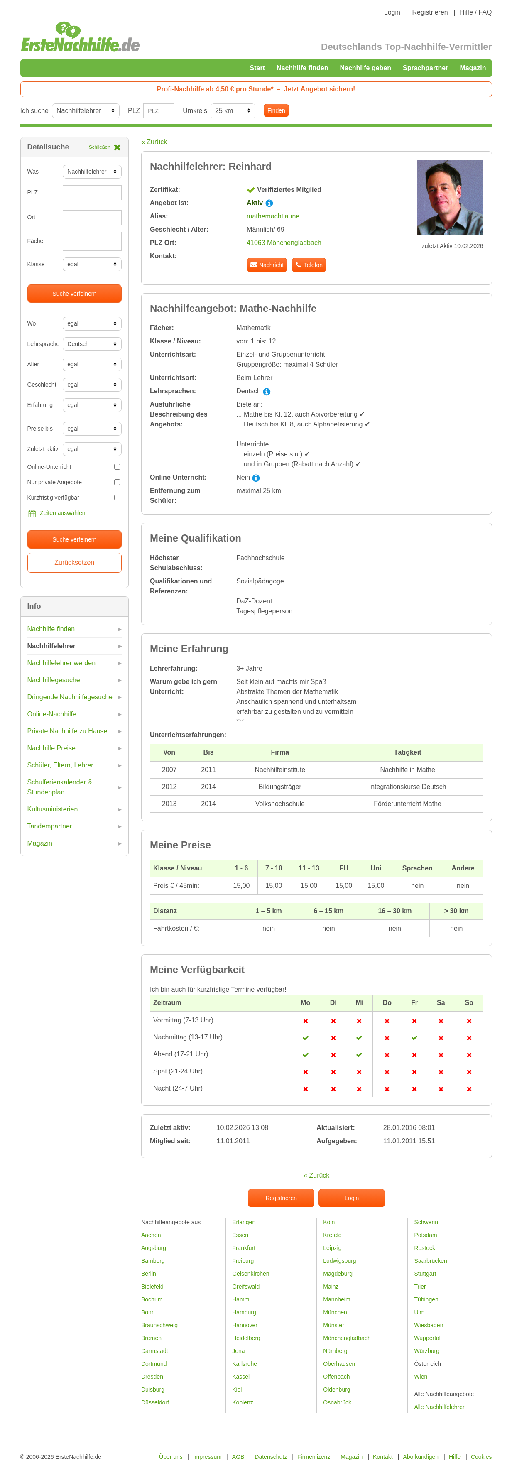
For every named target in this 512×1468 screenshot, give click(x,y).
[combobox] (92, 241)
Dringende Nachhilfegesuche (70, 697)
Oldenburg (336, 1389)
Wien (420, 1376)
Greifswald (246, 1286)
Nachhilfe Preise (51, 748)
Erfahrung (40, 405)
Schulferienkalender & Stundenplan (60, 787)
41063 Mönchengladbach (284, 242)
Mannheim (336, 1299)
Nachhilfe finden (302, 67)
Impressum (207, 1456)
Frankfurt (243, 1248)
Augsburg (153, 1248)
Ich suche (34, 110)
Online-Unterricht (73, 466)
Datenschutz (271, 1456)
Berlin (148, 1273)
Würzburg (426, 1351)
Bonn (148, 1312)
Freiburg (243, 1260)
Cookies (481, 1456)
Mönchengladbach (346, 1338)
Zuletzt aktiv (42, 449)
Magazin (473, 67)
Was (33, 171)
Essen (240, 1235)
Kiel (237, 1389)
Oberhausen (339, 1363)
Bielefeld (152, 1286)
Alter (33, 364)
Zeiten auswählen (56, 513)
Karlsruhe (244, 1363)
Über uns (171, 1456)
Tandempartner (49, 826)
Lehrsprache (42, 344)
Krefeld (332, 1235)
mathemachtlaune (273, 216)
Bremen (151, 1338)
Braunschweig (159, 1325)
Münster (333, 1325)
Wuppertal (427, 1338)
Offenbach (336, 1376)
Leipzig (332, 1248)
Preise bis (40, 428)
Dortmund (154, 1363)
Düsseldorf (155, 1402)
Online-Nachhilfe (51, 714)
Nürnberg (335, 1351)
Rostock (424, 1248)
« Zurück (154, 141)
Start (257, 67)
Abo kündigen (421, 1456)
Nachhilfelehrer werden (61, 663)
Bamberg (153, 1260)
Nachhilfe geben (365, 67)
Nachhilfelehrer (51, 645)
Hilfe (455, 1456)
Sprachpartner (425, 67)
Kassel (241, 1376)
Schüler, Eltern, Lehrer (60, 765)
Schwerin (426, 1222)
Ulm (419, 1312)
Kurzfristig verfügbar (73, 497)
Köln (329, 1222)
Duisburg (152, 1389)
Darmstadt (154, 1351)
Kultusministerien (52, 809)
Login (392, 12)
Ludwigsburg (339, 1260)
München (335, 1312)
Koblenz (242, 1402)
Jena (238, 1351)
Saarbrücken (430, 1260)
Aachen (151, 1235)
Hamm (240, 1299)
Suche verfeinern (74, 293)
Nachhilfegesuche (53, 680)
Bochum (151, 1299)
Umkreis (195, 110)
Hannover (244, 1325)
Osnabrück (337, 1402)
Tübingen (426, 1299)
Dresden (152, 1376)
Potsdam (425, 1235)
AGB (238, 1456)
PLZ (134, 110)
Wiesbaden (428, 1325)
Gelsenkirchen (250, 1273)
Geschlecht (41, 384)
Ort (31, 217)
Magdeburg (338, 1273)
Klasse (36, 264)
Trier (420, 1286)
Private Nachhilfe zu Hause (67, 731)
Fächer (36, 241)
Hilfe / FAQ (476, 12)
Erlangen (243, 1222)
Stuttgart (425, 1273)
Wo (31, 323)
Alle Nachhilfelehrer (439, 1407)
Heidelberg (246, 1338)
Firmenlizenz (313, 1456)
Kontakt (382, 1456)
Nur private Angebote (73, 482)
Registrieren (430, 12)
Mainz (330, 1286)
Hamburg (244, 1312)
